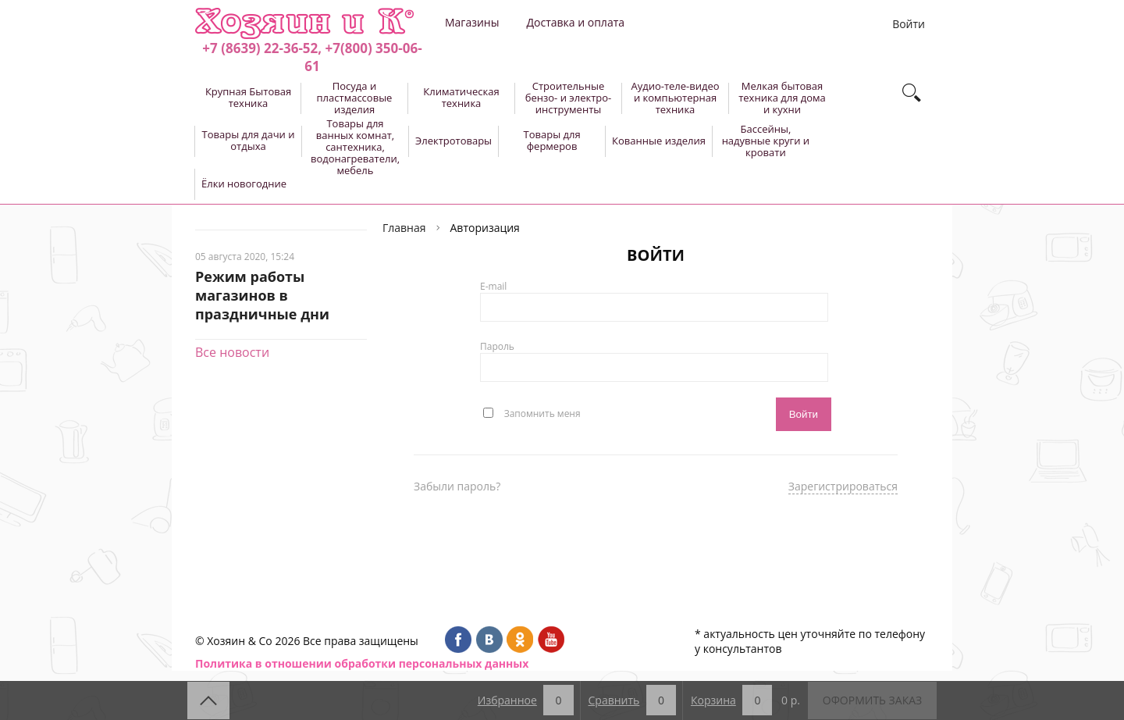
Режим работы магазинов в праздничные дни (262, 295)
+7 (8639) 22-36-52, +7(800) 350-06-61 (312, 57)
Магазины (472, 22)
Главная (404, 227)
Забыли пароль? (457, 486)
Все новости (232, 352)
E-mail (493, 286)
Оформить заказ (872, 700)
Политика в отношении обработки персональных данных (361, 663)
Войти (908, 23)
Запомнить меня (542, 412)
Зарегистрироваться (843, 486)
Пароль (497, 346)
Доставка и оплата (575, 22)
